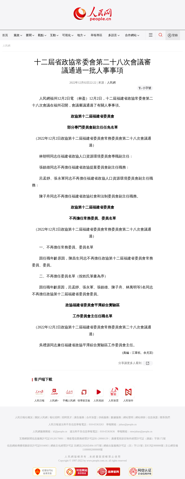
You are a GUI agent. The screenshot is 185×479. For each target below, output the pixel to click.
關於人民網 (41, 417)
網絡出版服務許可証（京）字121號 (123, 445)
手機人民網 (69, 394)
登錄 (175, 35)
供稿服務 (104, 417)
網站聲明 (128, 417)
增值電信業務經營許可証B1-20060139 (87, 438)
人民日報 (39, 394)
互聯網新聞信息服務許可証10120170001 (41, 438)
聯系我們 (165, 417)
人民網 (6, 45)
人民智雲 (113, 394)
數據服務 (116, 417)
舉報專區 (96, 35)
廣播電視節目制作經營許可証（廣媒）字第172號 (138, 438)
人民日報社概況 (24, 417)
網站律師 (140, 417)
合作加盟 (91, 417)
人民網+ (54, 394)
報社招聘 (55, 417)
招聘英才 (67, 417)
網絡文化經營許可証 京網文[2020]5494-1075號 (76, 445)
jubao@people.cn (128, 424)
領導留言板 (84, 394)
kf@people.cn (60, 431)
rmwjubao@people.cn (141, 431)
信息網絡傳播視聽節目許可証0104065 (28, 445)
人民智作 (128, 394)
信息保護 (153, 417)
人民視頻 (98, 394)
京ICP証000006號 (154, 445)
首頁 (5, 35)
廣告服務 (79, 417)
